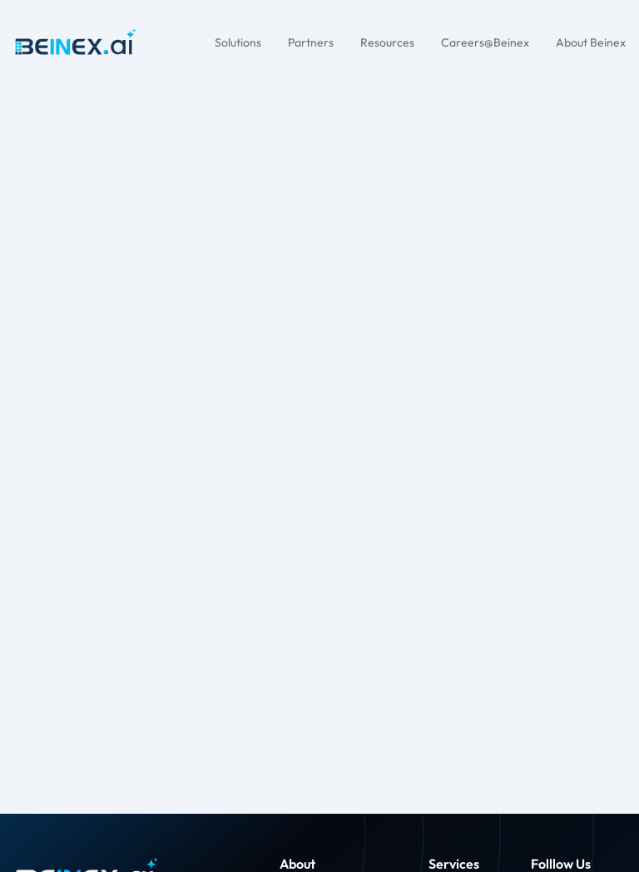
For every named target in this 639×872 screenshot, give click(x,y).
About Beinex (591, 42)
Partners (311, 42)
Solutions (238, 42)
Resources (387, 42)
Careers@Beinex (485, 42)
